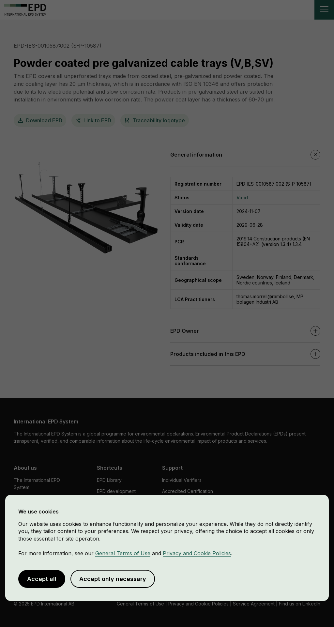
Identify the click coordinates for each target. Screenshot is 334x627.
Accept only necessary (112, 578)
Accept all (41, 578)
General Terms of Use (122, 553)
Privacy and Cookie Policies (197, 553)
